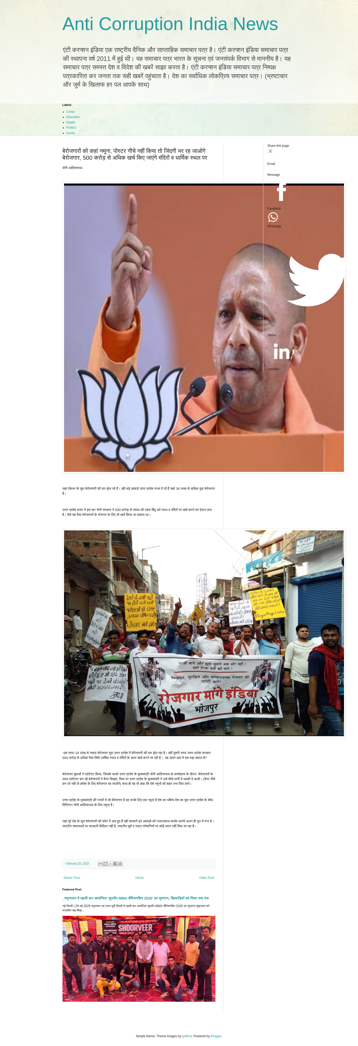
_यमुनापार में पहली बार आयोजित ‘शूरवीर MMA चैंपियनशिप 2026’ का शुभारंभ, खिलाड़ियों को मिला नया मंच (135, 898)
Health (70, 122)
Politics (71, 127)
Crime (70, 112)
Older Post (206, 878)
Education (73, 117)
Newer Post (72, 878)
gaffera (187, 1036)
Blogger (216, 1036)
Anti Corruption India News (170, 24)
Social (70, 133)
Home (139, 878)
